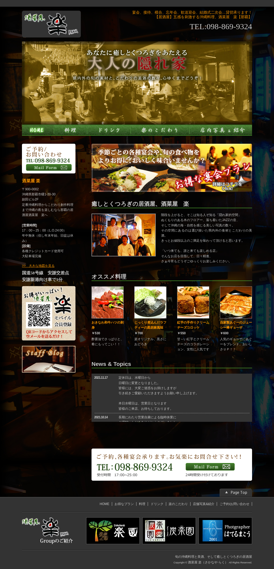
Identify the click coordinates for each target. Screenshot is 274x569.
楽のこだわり (178, 504)
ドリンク (157, 504)
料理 (142, 504)
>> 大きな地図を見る (38, 266)
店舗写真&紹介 (203, 504)
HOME (104, 504)
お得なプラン (124, 504)
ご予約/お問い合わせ (234, 504)
